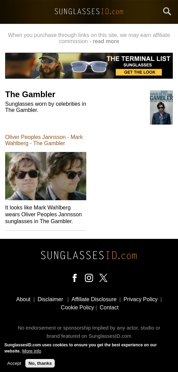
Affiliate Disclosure (94, 299)
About (23, 299)
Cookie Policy (77, 307)
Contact (109, 307)
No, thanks (40, 365)
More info (31, 353)
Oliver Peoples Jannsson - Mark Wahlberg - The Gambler (44, 140)
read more (106, 41)
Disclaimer (50, 299)
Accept (14, 365)
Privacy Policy (141, 299)
